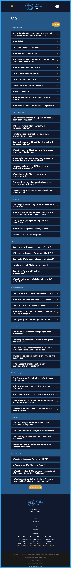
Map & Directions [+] (22, 545)
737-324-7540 (35, 511)
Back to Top (35, 487)
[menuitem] (29, 563)
